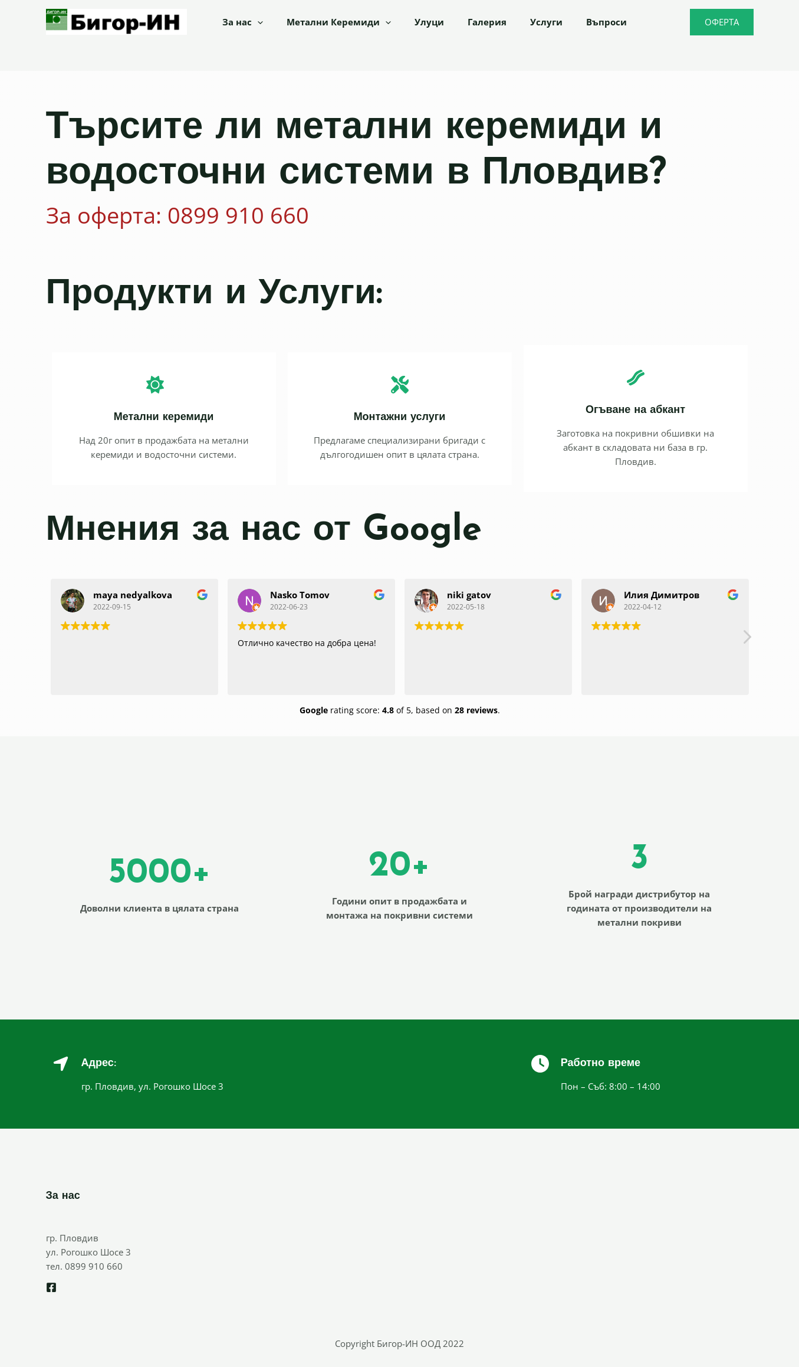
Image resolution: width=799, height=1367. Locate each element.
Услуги (520, 22)
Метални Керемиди (330, 21)
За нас (239, 21)
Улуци (414, 22)
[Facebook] (51, 1287)
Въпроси (574, 22)
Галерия (466, 22)
